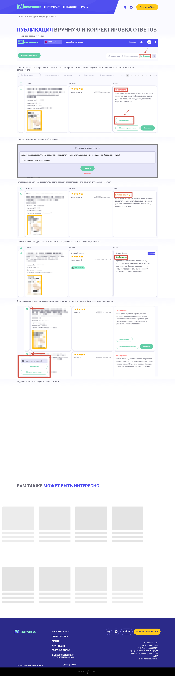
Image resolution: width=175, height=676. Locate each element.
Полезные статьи (61, 650)
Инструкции (58, 646)
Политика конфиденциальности (30, 665)
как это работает (52, 7)
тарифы (56, 641)
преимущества (70, 7)
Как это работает (61, 631)
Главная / (20, 17)
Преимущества (60, 636)
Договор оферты (70, 665)
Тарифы (84, 7)
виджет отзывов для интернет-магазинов (63, 656)
